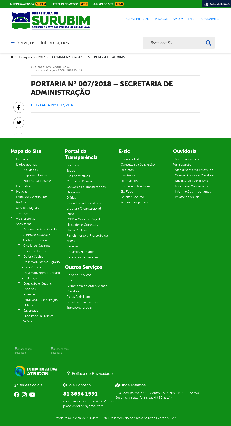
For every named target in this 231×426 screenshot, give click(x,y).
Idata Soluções (146, 418)
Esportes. (29, 289)
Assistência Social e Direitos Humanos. (36, 237)
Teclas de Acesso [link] (69, 4)
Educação (73, 165)
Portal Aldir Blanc (78, 296)
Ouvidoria (73, 291)
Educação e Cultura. (37, 283)
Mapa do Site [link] (108, 4)
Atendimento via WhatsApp (194, 170)
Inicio (70, 214)
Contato (22, 159)
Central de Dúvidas (80, 181)
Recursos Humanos (80, 251)
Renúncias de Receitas (82, 257)
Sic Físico (127, 191)
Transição (23, 213)
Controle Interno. (35, 251)
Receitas (72, 246)
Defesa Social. (33, 256)
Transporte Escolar (80, 307)
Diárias (71, 197)
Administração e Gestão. (40, 229)
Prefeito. (22, 202)
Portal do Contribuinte (32, 197)
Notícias (21, 191)
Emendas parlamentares (84, 203)
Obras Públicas (77, 230)
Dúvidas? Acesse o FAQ (191, 180)
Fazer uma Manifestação (192, 186)
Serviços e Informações (43, 42)
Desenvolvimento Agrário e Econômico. (41, 264)
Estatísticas (128, 175)
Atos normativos (78, 176)
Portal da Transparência (83, 302)
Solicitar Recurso (132, 197)
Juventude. (31, 310)
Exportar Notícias (36, 175)
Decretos (127, 170)
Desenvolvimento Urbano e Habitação (41, 275)
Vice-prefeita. (25, 218)
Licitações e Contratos (82, 224)
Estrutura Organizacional (84, 208)
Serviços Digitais (27, 208)
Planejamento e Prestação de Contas (86, 238)
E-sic (70, 280)
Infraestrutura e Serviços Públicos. (40, 302)
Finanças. (29, 294)
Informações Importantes (193, 191)
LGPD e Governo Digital (83, 219)
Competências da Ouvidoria (194, 175)
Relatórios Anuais (187, 197)
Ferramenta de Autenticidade (87, 286)
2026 (103, 418)
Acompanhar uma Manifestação (186, 161)
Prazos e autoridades (135, 186)
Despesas (73, 192)
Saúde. (27, 321)
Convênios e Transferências (86, 187)
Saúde (71, 170)
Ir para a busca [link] (28, 4)
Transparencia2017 (32, 57)
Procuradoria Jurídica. (38, 316)
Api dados (31, 170)
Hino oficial (24, 186)
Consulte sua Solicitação (138, 164)
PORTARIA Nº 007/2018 (53, 105)
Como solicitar (131, 159)
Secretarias (23, 224)
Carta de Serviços (79, 275)
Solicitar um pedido (134, 202)
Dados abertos (26, 164)
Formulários (129, 180)
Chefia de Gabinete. (37, 245)
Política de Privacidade (90, 373)
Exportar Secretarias (37, 180)
